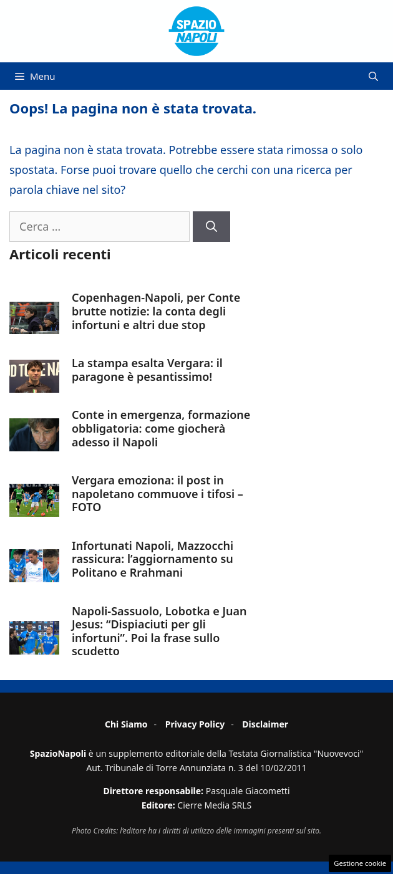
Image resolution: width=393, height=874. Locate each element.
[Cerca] (211, 226)
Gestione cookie (360, 863)
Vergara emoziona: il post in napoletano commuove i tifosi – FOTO (157, 493)
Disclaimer (265, 724)
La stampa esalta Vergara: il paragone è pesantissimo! (147, 369)
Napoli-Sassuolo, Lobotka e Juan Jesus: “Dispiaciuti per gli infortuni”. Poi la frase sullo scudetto (159, 631)
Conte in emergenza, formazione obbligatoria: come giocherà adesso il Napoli (161, 428)
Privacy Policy (195, 724)
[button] (373, 76)
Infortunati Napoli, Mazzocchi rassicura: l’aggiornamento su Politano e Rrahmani (152, 559)
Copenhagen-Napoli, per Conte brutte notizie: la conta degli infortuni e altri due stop (156, 311)
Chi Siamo (126, 724)
